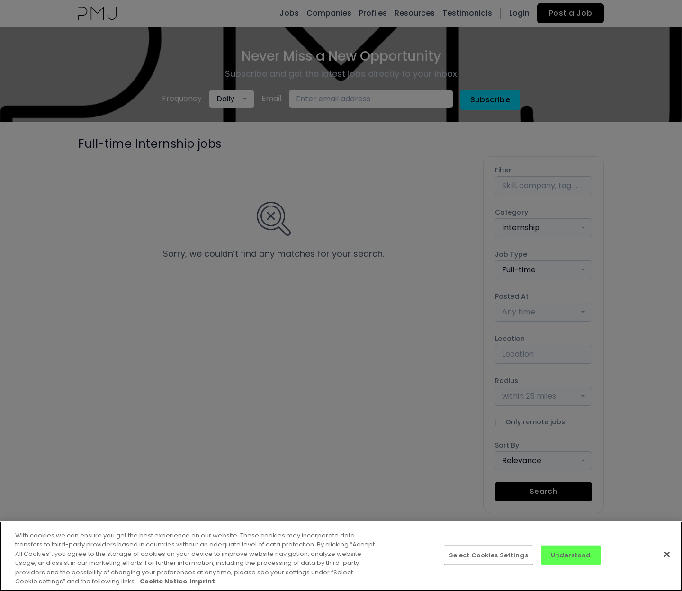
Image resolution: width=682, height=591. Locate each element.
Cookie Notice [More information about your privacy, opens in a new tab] (163, 581)
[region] (341, 556)
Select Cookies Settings (488, 555)
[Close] (666, 554)
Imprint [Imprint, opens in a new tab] (202, 581)
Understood (571, 555)
